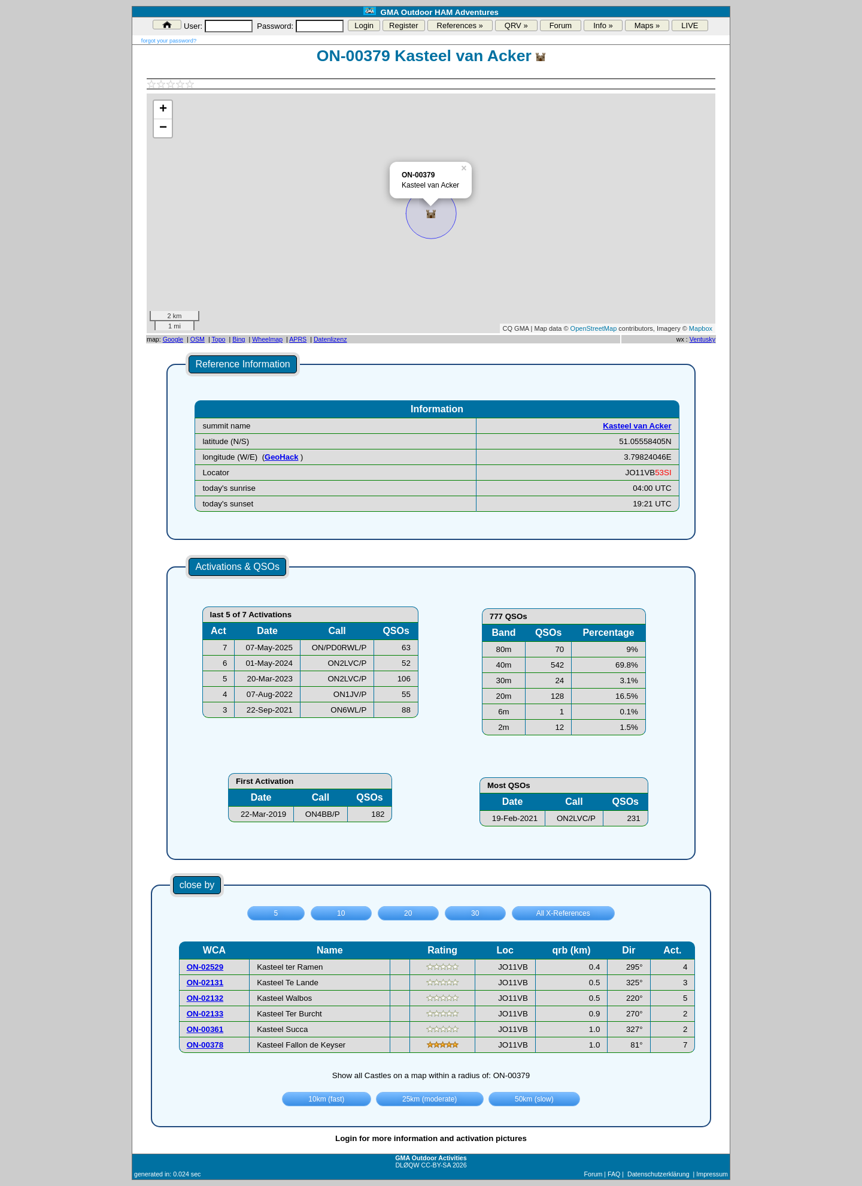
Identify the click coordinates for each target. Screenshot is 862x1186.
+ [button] (163, 110)
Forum (561, 25)
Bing (238, 339)
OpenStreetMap (593, 328)
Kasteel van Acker (637, 425)
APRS (297, 339)
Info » (603, 25)
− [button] (163, 128)
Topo (218, 339)
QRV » (516, 25)
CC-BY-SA (436, 1165)
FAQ (614, 1174)
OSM (197, 339)
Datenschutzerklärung (658, 1174)
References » (460, 25)
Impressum (712, 1174)
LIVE (689, 25)
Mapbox (700, 328)
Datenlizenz (330, 339)
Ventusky (702, 339)
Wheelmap (267, 339)
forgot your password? (168, 41)
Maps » (647, 25)
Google (173, 339)
